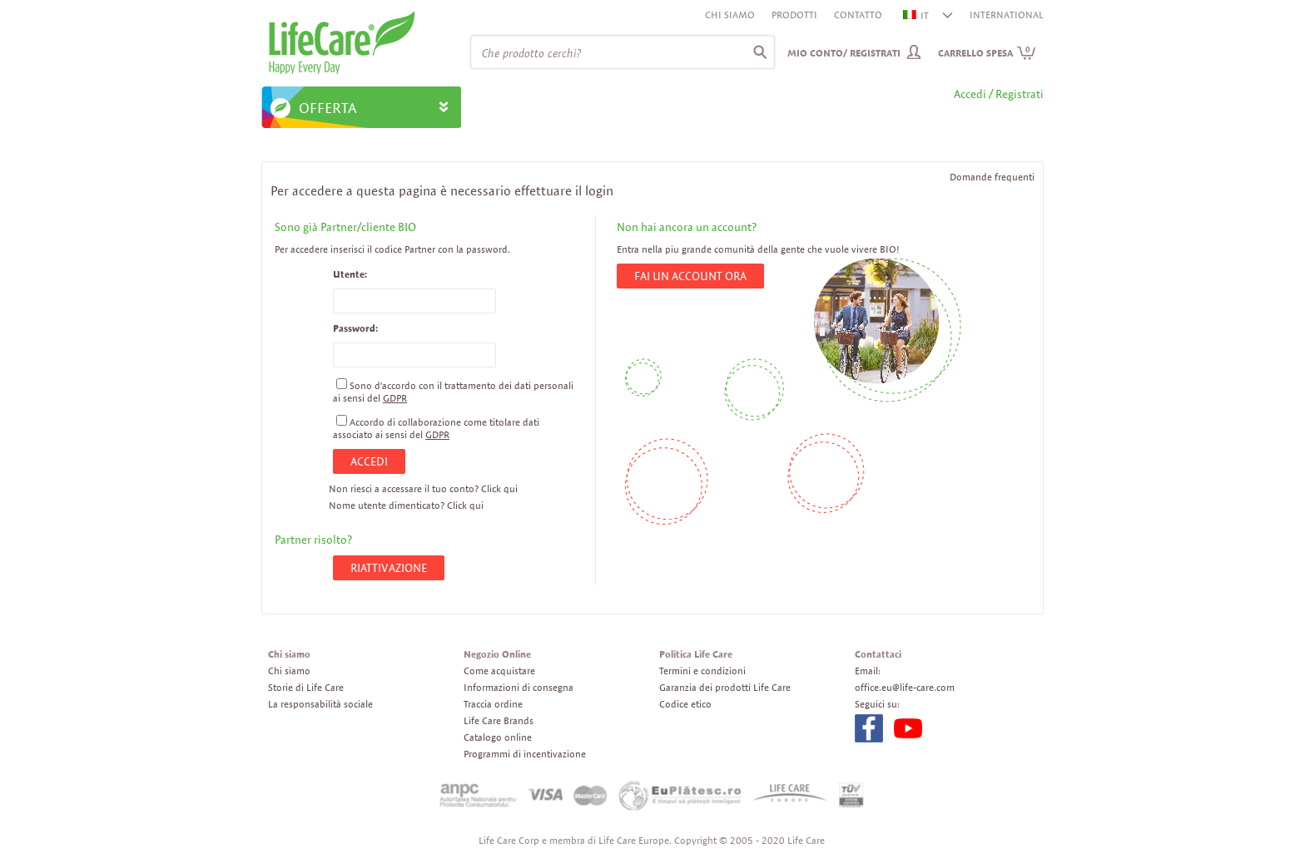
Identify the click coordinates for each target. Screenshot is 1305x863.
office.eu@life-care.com (905, 687)
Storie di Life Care (306, 687)
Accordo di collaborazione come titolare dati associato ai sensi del (436, 428)
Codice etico (685, 704)
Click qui (499, 488)
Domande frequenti (992, 176)
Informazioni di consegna (518, 687)
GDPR (395, 398)
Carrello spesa (987, 53)
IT (916, 15)
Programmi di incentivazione (525, 753)
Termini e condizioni (702, 670)
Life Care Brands (498, 720)
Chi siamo (730, 14)
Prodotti (794, 14)
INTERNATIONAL (1007, 14)
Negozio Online (497, 654)
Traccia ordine (493, 704)
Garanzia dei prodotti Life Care (725, 687)
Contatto (858, 14)
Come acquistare (499, 670)
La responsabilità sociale (320, 704)
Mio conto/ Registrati (844, 53)
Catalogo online (498, 737)
